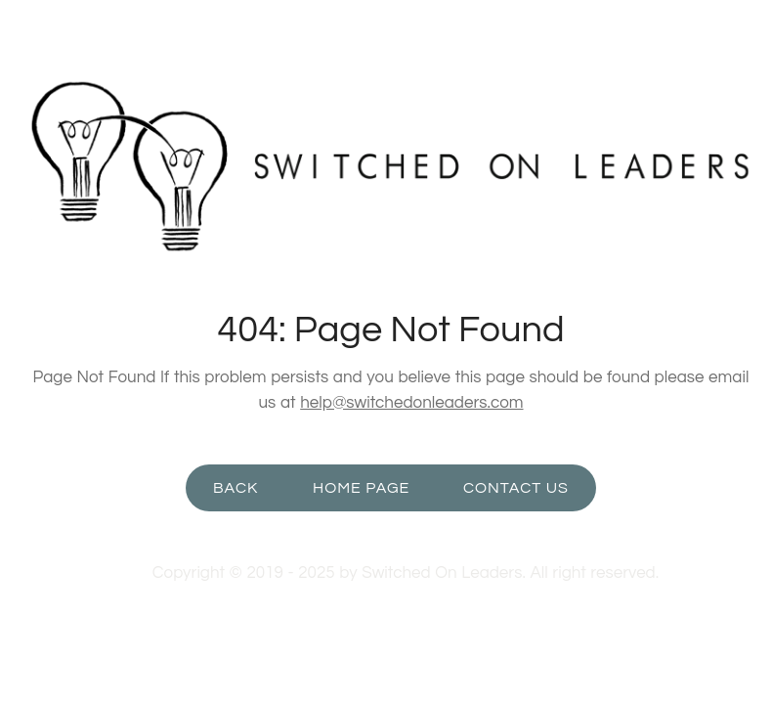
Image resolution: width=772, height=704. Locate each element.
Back (235, 488)
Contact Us (516, 488)
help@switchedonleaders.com (411, 403)
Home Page (361, 488)
